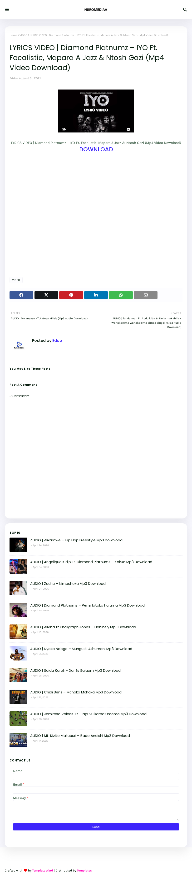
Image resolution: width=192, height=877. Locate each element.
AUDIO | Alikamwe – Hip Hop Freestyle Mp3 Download (76, 540)
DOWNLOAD (96, 149)
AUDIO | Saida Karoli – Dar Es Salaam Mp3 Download (75, 670)
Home (13, 35)
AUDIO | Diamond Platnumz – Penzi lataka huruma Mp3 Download (87, 605)
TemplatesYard (42, 870)
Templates (84, 870)
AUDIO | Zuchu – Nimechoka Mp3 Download (68, 583)
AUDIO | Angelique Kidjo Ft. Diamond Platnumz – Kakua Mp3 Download (91, 561)
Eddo (13, 78)
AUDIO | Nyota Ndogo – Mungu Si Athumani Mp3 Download (81, 648)
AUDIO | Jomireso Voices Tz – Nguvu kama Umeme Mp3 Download (88, 713)
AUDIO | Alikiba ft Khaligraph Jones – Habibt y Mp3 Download (83, 626)
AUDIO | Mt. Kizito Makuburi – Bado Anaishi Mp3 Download (80, 735)
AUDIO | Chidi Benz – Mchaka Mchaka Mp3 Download (76, 692)
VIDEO (23, 35)
